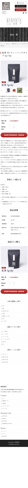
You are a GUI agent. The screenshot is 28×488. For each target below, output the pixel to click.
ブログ (20, 21)
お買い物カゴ (20, 10)
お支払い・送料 (14, 24)
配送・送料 (5, 452)
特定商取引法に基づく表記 (9, 460)
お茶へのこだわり (7, 24)
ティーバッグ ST (6, 353)
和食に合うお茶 (6, 379)
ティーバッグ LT (6, 349)
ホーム (4, 424)
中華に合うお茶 (6, 387)
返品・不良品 (5, 456)
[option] (14, 78)
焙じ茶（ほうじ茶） (7, 318)
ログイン (4, 473)
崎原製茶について (4, 24)
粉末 (3, 364)
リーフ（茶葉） (5, 345)
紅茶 (3, 330)
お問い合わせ (23, 23)
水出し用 (4, 360)
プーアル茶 (5, 333)
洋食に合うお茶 (6, 383)
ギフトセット (5, 375)
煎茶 (3, 311)
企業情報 (4, 432)
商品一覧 (11, 22)
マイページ (20, 6)
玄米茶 (4, 322)
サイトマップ (5, 440)
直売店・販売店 (17, 24)
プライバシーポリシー (8, 436)
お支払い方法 (5, 448)
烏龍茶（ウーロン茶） (7, 326)
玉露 (3, 314)
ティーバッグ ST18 (7, 356)
